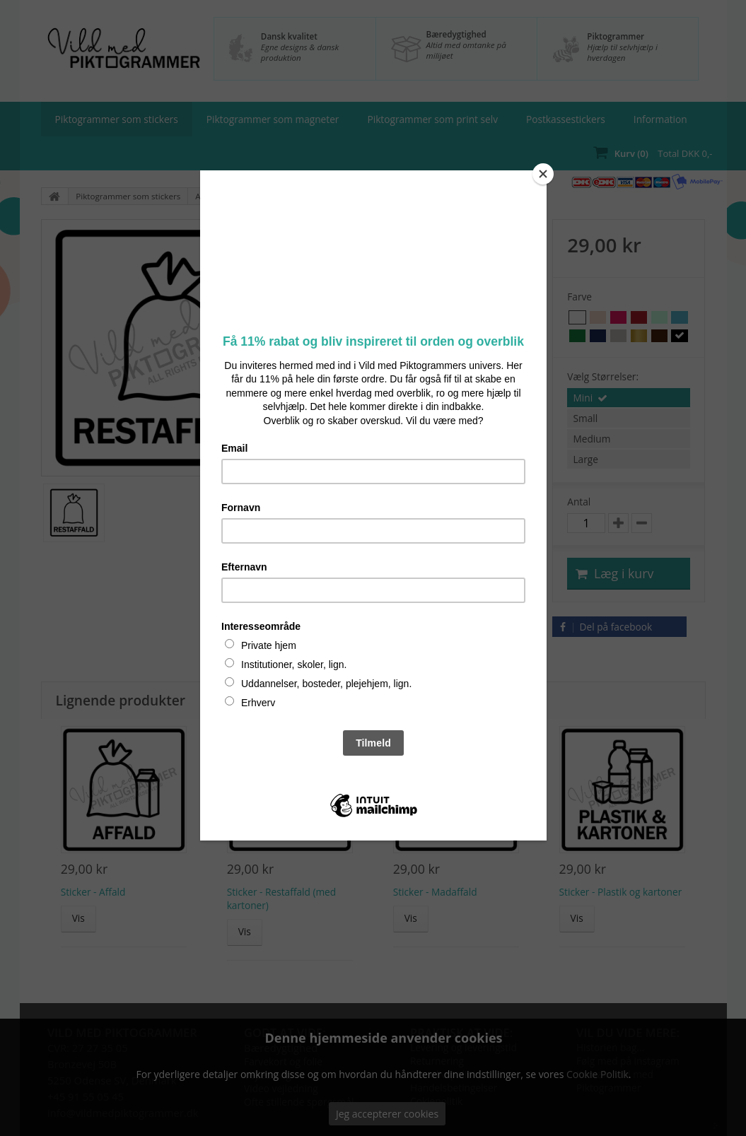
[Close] (543, 174)
